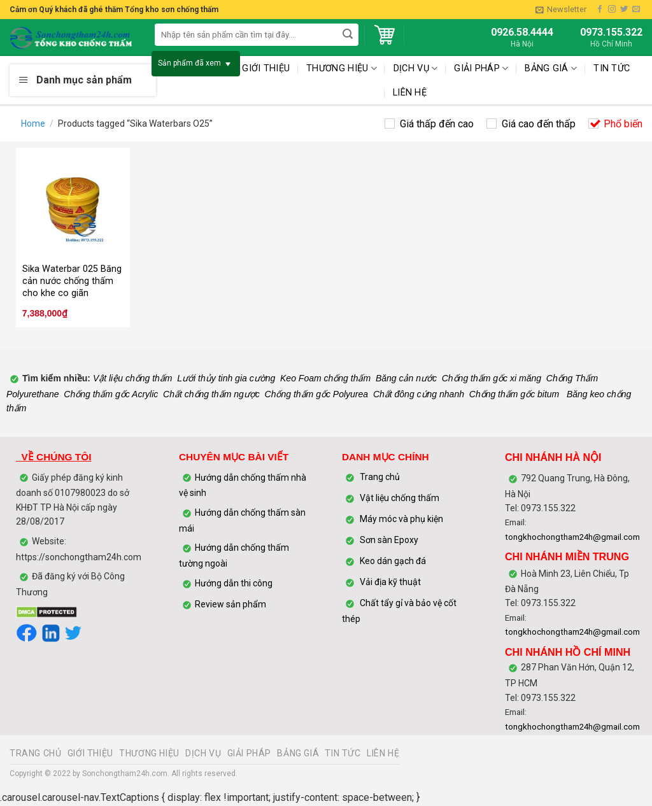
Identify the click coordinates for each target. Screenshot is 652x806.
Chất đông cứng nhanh (418, 394)
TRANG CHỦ (36, 753)
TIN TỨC (611, 68)
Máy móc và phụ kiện (400, 519)
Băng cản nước (406, 378)
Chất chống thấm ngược (211, 394)
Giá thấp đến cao (437, 124)
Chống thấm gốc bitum (514, 394)
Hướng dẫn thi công (234, 583)
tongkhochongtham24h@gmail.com (572, 537)
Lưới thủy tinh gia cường (226, 378)
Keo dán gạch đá (393, 561)
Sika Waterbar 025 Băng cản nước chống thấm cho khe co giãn (72, 281)
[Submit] (347, 34)
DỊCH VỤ (203, 753)
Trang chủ (380, 477)
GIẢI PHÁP (249, 753)
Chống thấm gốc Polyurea (317, 394)
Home (33, 123)
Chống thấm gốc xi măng (491, 378)
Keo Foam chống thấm (325, 378)
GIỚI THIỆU (90, 753)
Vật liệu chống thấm (131, 378)
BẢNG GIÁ (551, 68)
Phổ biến (623, 124)
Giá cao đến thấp (539, 124)
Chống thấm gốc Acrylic (111, 394)
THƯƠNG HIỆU (149, 753)
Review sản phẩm (230, 604)
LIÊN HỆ (410, 92)
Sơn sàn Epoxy (389, 540)
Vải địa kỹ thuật (390, 582)
